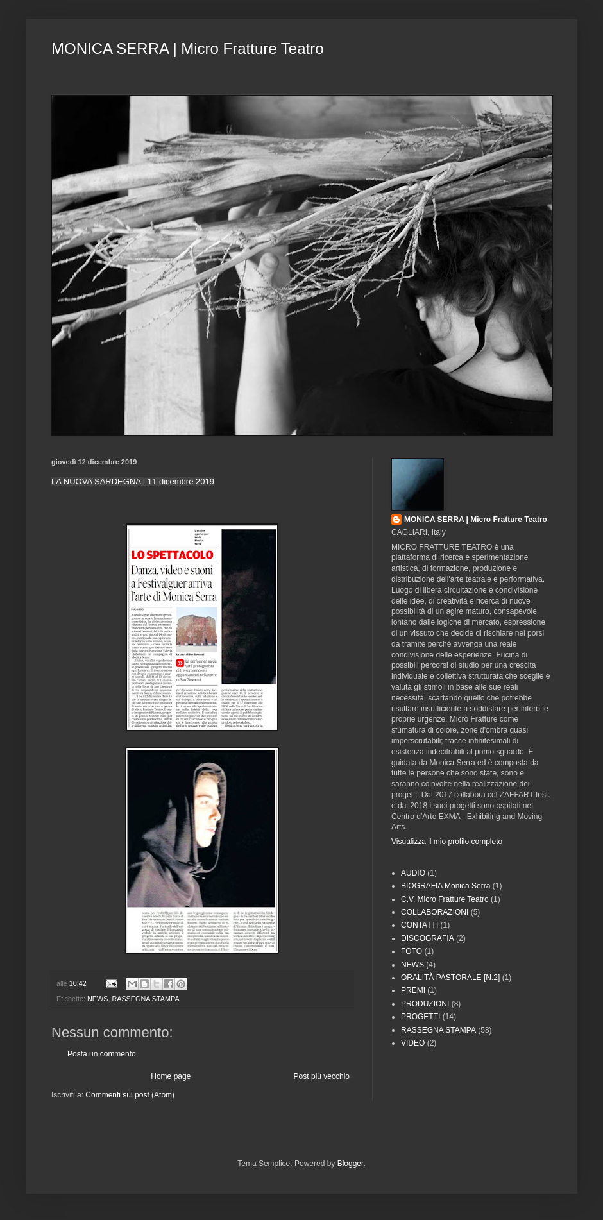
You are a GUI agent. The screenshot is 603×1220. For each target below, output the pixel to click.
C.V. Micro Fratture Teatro (445, 899)
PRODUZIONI (425, 1003)
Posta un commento (101, 1053)
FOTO (411, 951)
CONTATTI (419, 924)
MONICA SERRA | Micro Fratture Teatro (187, 48)
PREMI (413, 990)
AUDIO (413, 872)
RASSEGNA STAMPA (145, 999)
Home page (171, 1076)
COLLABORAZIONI (434, 912)
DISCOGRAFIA (427, 938)
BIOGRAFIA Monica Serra (445, 885)
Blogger (350, 1163)
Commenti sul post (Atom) (129, 1094)
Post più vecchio (322, 1076)
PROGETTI (420, 1016)
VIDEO (413, 1042)
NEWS (97, 999)
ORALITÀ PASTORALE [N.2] (450, 977)
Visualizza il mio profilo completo (446, 841)
